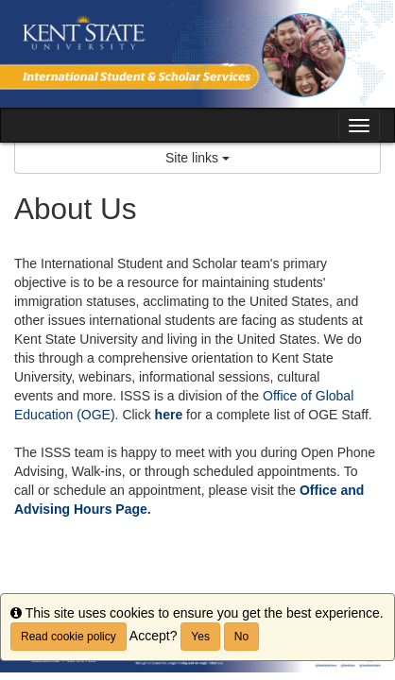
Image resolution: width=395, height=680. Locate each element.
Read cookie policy (68, 636)
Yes (200, 636)
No (241, 636)
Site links (197, 157)
